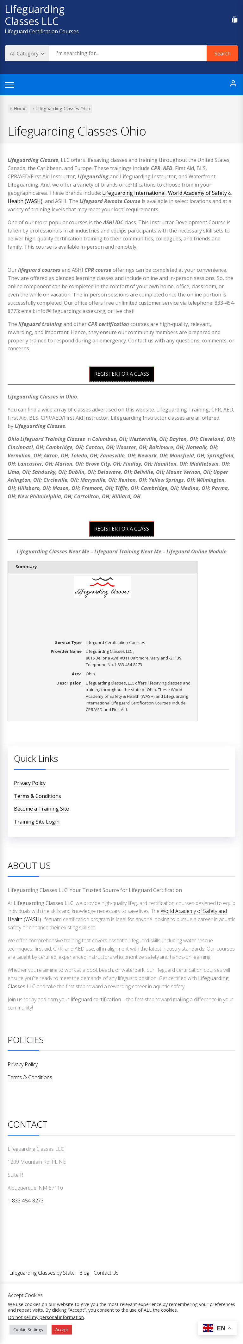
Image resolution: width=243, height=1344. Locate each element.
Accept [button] (61, 1329)
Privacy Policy (30, 783)
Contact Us (106, 1272)
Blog (84, 1272)
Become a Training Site (41, 808)
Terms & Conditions (37, 796)
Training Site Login (36, 821)
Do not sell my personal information (46, 1317)
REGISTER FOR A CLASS (121, 373)
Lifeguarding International (133, 192)
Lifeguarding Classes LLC (35, 15)
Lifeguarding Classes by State (42, 1272)
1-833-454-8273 (26, 1200)
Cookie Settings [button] (28, 1329)
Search (223, 53)
